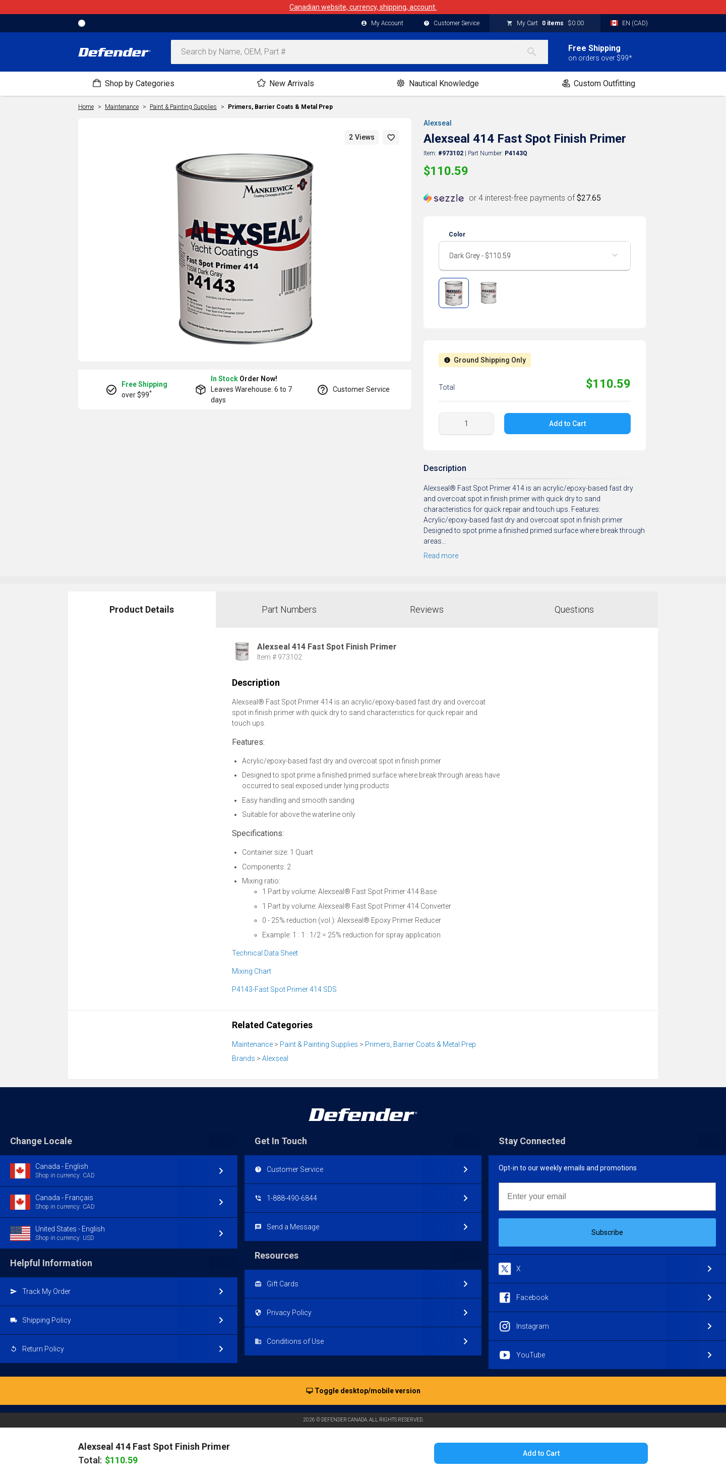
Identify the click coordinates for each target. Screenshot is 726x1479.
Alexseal (438, 123)
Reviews (427, 609)
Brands (243, 1058)
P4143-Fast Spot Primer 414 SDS (284, 989)
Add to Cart (567, 424)
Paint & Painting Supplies (319, 1044)
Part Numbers (289, 609)
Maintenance (252, 1044)
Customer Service (451, 24)
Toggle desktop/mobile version (363, 1391)
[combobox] (359, 52)
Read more (441, 556)
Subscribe (607, 1232)
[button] (391, 137)
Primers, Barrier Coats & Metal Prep (280, 107)
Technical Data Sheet (265, 953)
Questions (574, 609)
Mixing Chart (251, 971)
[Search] (537, 52)
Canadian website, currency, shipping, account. (363, 7)
